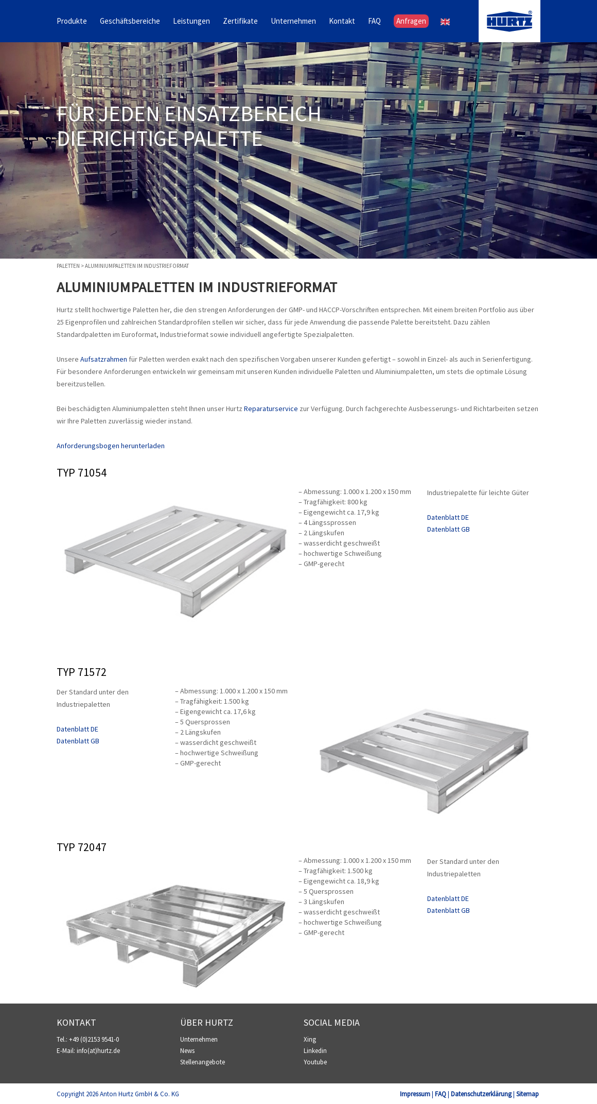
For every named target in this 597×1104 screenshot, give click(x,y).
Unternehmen (293, 21)
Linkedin (315, 1050)
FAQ (374, 21)
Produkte (72, 21)
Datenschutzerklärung (481, 1094)
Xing (310, 1039)
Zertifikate (240, 21)
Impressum (415, 1094)
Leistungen (191, 21)
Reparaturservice (271, 408)
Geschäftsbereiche (130, 21)
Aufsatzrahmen (103, 359)
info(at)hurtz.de (98, 1050)
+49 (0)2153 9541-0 (94, 1039)
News (187, 1050)
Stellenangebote (202, 1062)
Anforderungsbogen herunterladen (111, 445)
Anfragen (411, 21)
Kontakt (342, 21)
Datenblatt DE (448, 517)
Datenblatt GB (448, 529)
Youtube (315, 1062)
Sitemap (527, 1094)
